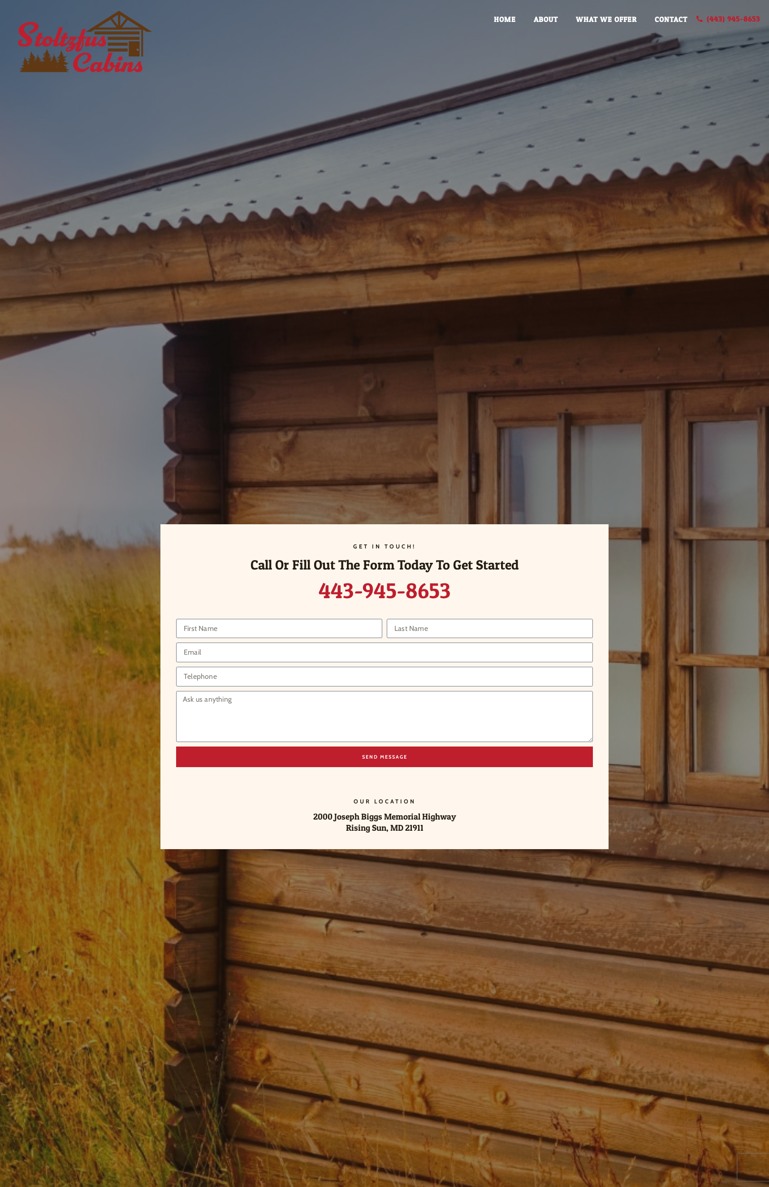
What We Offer (606, 19)
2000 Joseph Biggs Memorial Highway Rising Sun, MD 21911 (384, 822)
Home (505, 19)
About (546, 19)
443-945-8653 (385, 590)
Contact (671, 19)
